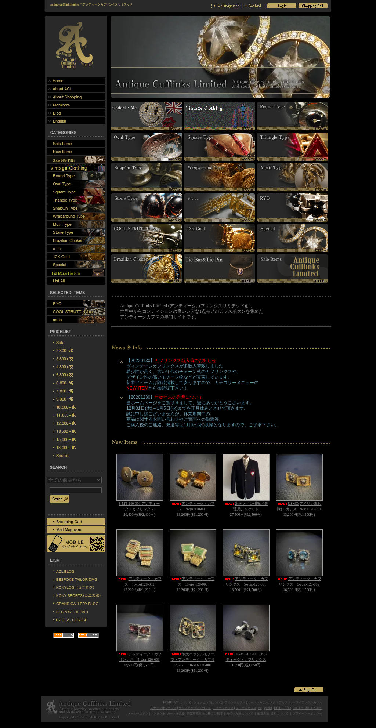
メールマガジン (138, 713)
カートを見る (176, 713)
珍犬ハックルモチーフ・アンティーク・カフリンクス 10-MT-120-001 (193, 659)
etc (259, 708)
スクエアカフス (280, 702)
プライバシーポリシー (307, 713)
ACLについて (182, 702)
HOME (167, 702)
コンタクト (158, 713)
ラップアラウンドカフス (194, 708)
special (268, 708)
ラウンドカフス (235, 702)
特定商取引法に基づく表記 (204, 713)
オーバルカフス (257, 702)
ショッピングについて (208, 702)
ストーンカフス (246, 708)
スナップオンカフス (163, 708)
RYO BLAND (282, 708)
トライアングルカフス (307, 702)
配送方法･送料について (272, 713)
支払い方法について (240, 713)
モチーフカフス (223, 708)
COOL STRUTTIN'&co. (307, 708)
